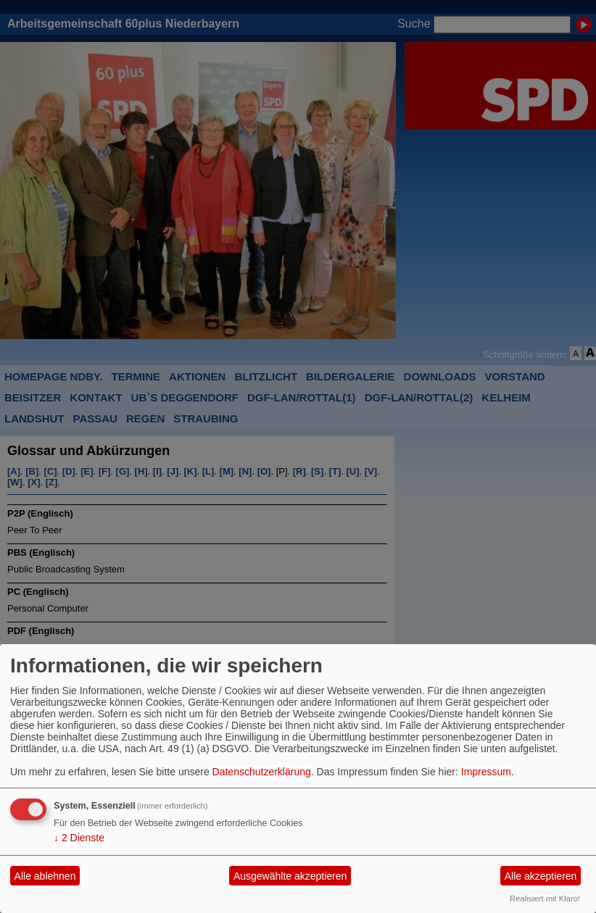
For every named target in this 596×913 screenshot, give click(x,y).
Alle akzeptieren (541, 876)
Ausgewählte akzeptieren (290, 876)
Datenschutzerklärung (261, 771)
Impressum (486, 771)
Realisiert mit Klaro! (545, 898)
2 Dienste (79, 837)
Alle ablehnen (45, 876)
